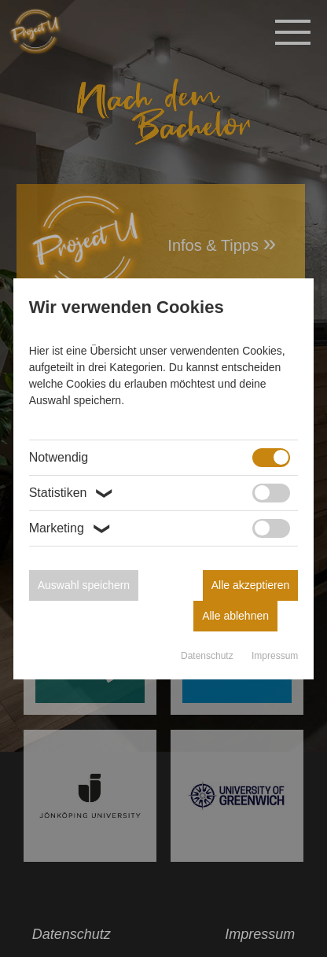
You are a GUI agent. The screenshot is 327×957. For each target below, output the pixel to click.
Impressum (275, 655)
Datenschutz (208, 655)
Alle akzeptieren (250, 585)
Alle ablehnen (235, 615)
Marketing (72, 528)
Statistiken (73, 493)
